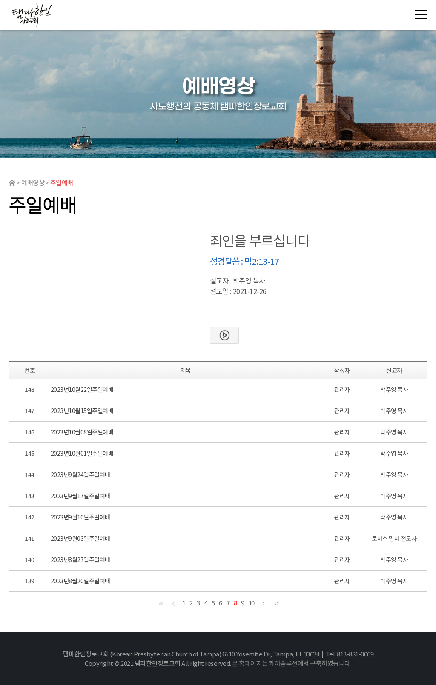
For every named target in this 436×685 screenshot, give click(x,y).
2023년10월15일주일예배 (82, 410)
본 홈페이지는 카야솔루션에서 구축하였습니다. (291, 663)
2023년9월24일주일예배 (80, 474)
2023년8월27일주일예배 (80, 559)
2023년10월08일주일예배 (82, 432)
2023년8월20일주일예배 (80, 581)
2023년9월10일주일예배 (80, 517)
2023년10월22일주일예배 (82, 389)
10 (252, 602)
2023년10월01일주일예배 (82, 453)
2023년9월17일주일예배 (80, 495)
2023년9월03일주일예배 (80, 538)
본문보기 (224, 335)
